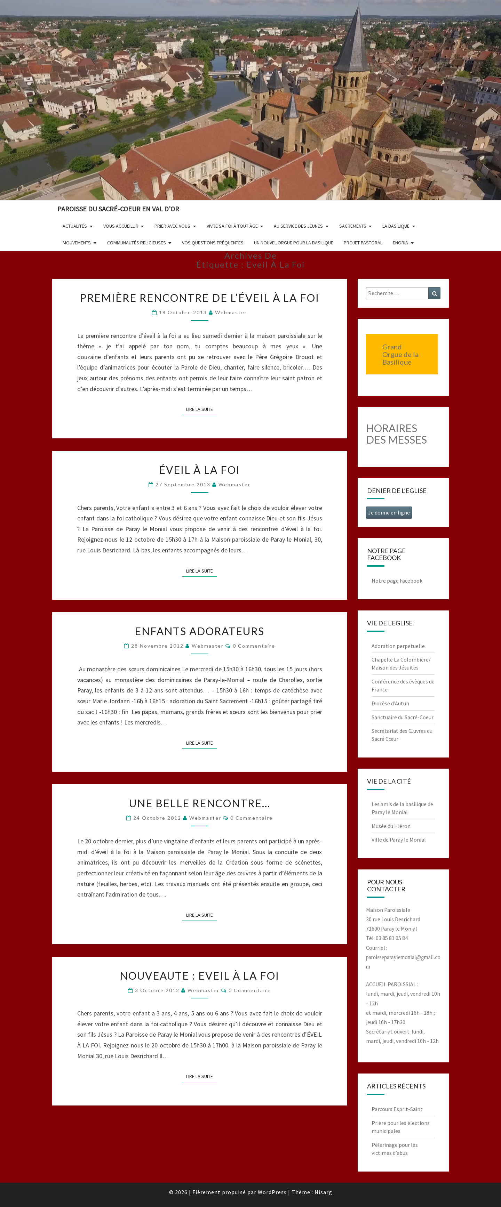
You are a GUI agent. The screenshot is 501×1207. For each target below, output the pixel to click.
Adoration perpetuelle (398, 645)
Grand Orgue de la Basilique (400, 354)
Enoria (400, 243)
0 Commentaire (254, 646)
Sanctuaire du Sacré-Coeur (403, 717)
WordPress (272, 1192)
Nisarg (323, 1192)
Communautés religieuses (136, 243)
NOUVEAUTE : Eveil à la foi (199, 975)
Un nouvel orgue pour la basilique (293, 243)
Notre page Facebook (397, 580)
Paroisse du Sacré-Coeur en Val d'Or (118, 208)
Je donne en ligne (389, 512)
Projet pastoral (363, 243)
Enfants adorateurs (199, 631)
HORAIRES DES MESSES (396, 434)
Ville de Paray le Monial (399, 839)
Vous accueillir (120, 226)
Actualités (75, 226)
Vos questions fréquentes (213, 243)
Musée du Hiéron (391, 826)
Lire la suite (201, 408)
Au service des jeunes (298, 226)
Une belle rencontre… (199, 803)
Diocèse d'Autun (390, 703)
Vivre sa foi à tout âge (232, 226)
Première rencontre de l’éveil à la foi (199, 297)
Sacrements (352, 226)
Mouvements (77, 243)
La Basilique (395, 226)
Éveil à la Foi (199, 469)
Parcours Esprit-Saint (397, 1108)
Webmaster (231, 312)
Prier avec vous (172, 226)
